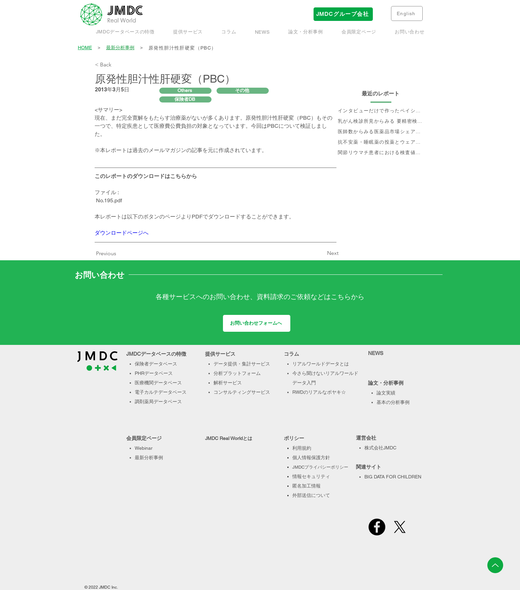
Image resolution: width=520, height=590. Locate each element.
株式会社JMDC (380, 447)
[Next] (321, 253)
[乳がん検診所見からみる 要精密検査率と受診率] (381, 121)
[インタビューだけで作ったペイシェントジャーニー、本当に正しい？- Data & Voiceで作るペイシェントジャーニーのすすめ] (381, 111)
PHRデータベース (154, 373)
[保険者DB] (185, 99)
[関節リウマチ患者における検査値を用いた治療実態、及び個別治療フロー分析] (381, 153)
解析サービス (228, 382)
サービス (260, 392)
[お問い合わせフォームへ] (256, 323)
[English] (407, 13)
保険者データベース (156, 363)
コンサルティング (232, 392)
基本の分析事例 (393, 402)
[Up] (495, 565)
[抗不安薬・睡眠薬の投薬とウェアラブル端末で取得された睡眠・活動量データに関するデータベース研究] (381, 142)
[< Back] (117, 64)
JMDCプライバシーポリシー (320, 467)
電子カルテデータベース (161, 392)
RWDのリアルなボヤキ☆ (319, 392)
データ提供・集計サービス (242, 363)
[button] (305, 32)
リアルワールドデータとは (320, 363)
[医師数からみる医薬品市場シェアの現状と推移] (381, 132)
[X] (399, 527)
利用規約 (301, 448)
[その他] (243, 91)
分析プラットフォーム (237, 373)
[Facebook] (376, 527)
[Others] (185, 91)
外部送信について (311, 495)
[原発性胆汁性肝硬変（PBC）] (287, 48)
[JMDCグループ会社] (343, 14)
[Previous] (108, 253)
